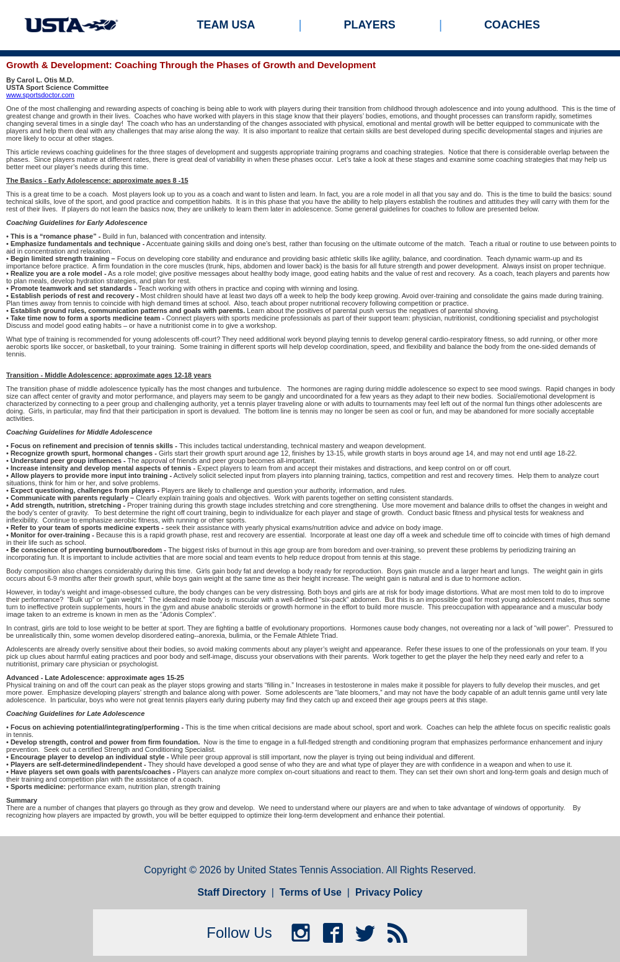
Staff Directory (232, 892)
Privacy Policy (389, 892)
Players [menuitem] (370, 25)
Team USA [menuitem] (226, 25)
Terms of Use (311, 892)
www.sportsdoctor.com (40, 95)
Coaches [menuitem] (512, 25)
